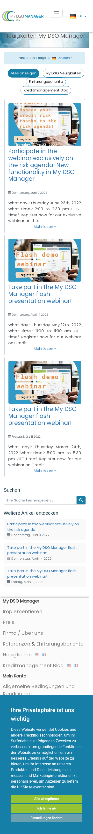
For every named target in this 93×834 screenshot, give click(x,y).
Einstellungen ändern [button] (46, 818)
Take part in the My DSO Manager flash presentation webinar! (42, 294)
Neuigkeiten (21, 654)
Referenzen (16, 644)
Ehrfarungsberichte (46, 81)
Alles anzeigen (23, 73)
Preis (8, 622)
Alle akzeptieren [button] (46, 799)
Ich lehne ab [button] (46, 808)
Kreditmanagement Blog (46, 90)
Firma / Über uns (23, 633)
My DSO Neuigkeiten (63, 73)
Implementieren (22, 611)
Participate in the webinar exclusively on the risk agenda (43, 529)
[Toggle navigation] (56, 13)
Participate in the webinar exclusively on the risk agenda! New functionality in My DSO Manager (41, 165)
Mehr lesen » (45, 226)
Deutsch (61, 58)
